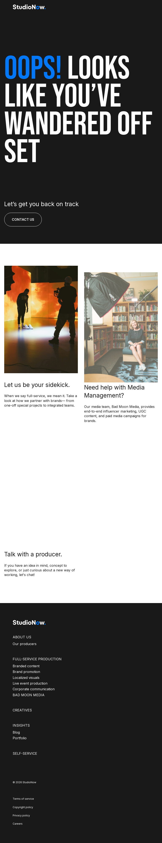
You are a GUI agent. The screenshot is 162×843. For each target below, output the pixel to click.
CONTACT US (23, 219)
